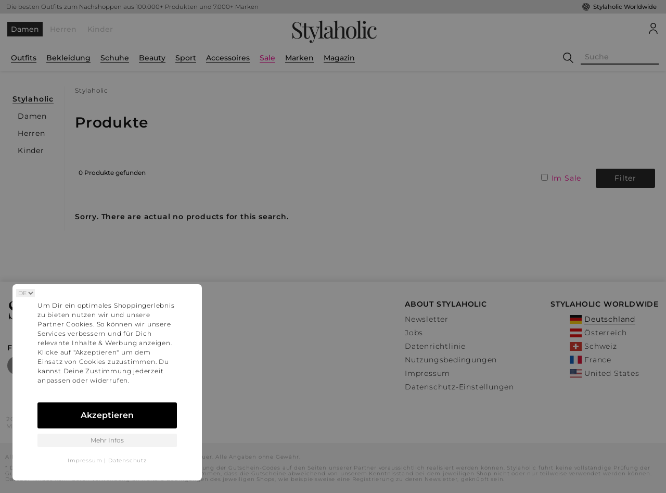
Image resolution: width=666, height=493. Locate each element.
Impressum (85, 460)
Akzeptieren (107, 415)
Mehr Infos (107, 440)
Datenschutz (127, 460)
